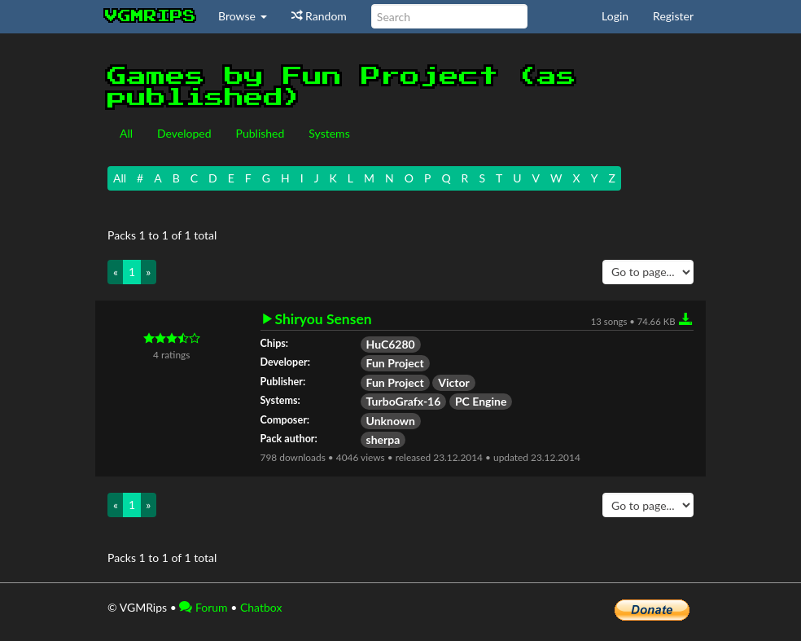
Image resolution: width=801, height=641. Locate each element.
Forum (203, 607)
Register (673, 16)
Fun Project (395, 363)
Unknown (391, 421)
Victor (453, 382)
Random (319, 16)
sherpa (383, 439)
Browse (242, 16)
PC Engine (480, 401)
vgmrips (150, 16)
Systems (329, 133)
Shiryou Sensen (323, 319)
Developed (184, 133)
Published (260, 133)
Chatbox (261, 607)
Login (615, 16)
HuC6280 (390, 344)
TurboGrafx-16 (403, 401)
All (126, 133)
